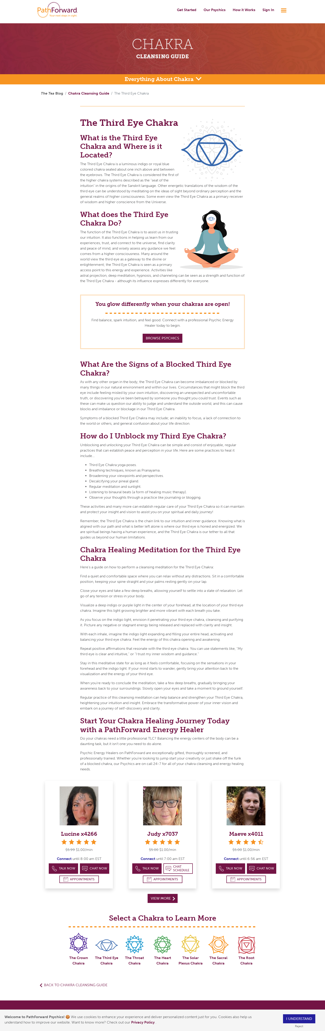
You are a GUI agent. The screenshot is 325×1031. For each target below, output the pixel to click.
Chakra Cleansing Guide (88, 93)
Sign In (268, 10)
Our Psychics (214, 10)
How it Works (244, 10)
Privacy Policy (143, 1022)
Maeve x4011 (246, 834)
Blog (52, 93)
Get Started (186, 10)
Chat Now (94, 868)
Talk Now (63, 868)
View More (163, 898)
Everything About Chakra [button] (160, 79)
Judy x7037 (162, 834)
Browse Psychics (162, 338)
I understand (299, 1019)
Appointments (79, 879)
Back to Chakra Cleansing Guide (75, 985)
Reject (299, 1026)
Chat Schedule (177, 868)
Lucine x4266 (79, 834)
